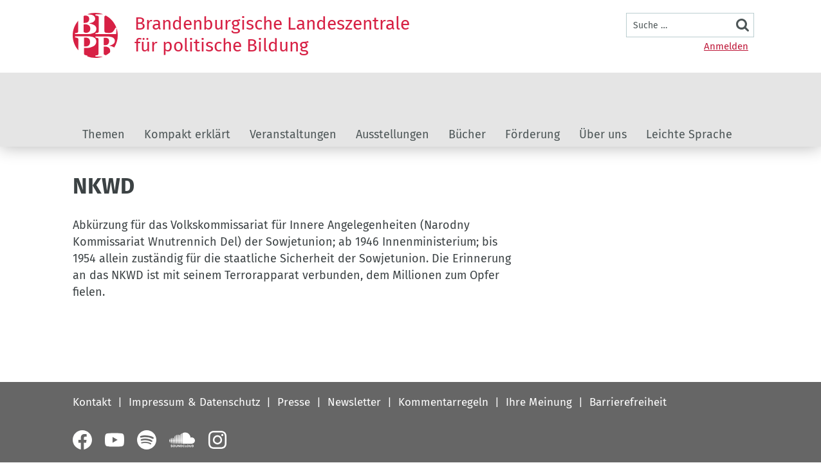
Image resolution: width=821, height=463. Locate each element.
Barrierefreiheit (628, 402)
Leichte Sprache (689, 134)
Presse (293, 402)
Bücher (467, 134)
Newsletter (354, 402)
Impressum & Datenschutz (194, 402)
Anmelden (726, 46)
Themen (103, 134)
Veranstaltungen (293, 134)
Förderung (532, 134)
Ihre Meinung (539, 402)
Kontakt (92, 402)
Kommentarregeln (443, 402)
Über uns (603, 134)
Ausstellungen (392, 134)
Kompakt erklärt (187, 134)
